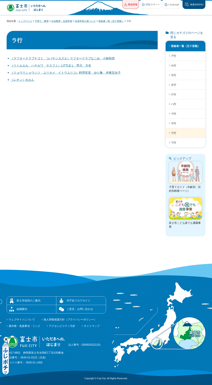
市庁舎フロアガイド (78, 300)
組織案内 (22, 309)
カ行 (173, 65)
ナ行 (173, 94)
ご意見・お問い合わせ (80, 309)
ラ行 (173, 132)
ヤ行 (173, 123)
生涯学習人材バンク (85, 21)
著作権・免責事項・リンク (24, 326)
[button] (130, 4)
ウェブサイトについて (22, 319)
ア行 (173, 55)
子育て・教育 (42, 21)
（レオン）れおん (22, 80)
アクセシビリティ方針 (62, 326)
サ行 (173, 75)
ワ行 (173, 142)
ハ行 (173, 104)
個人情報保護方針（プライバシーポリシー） (70, 319)
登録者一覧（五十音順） (111, 21)
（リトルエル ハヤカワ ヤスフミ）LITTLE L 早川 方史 (50, 65)
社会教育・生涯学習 (61, 21)
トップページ (25, 21)
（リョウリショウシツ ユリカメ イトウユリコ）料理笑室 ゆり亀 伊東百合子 (65, 72)
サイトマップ (92, 326)
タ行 (173, 84)
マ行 (173, 113)
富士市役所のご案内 (28, 300)
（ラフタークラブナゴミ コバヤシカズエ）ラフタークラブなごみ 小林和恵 (62, 58)
